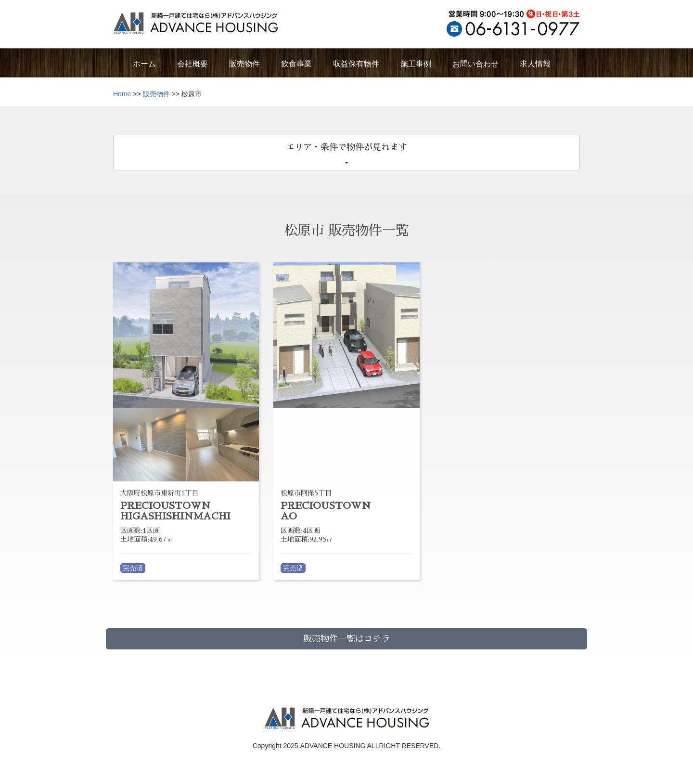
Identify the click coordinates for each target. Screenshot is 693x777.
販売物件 (156, 94)
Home (122, 94)
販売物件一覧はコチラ (346, 639)
